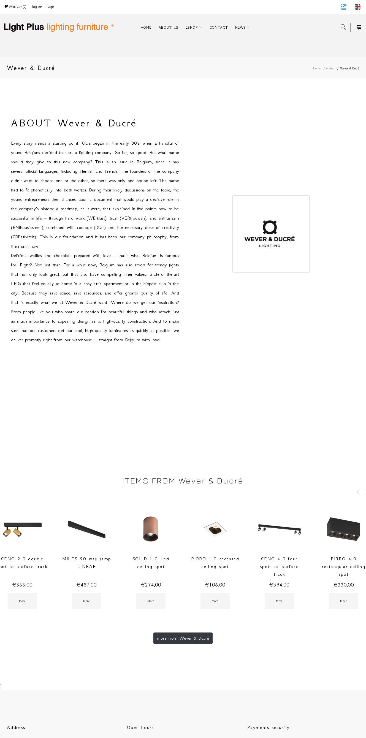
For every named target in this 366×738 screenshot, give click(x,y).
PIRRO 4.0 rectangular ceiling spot (343, 566)
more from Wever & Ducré (183, 638)
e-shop (330, 68)
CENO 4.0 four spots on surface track (279, 566)
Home (317, 68)
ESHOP (192, 27)
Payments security (268, 727)
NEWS (240, 27)
